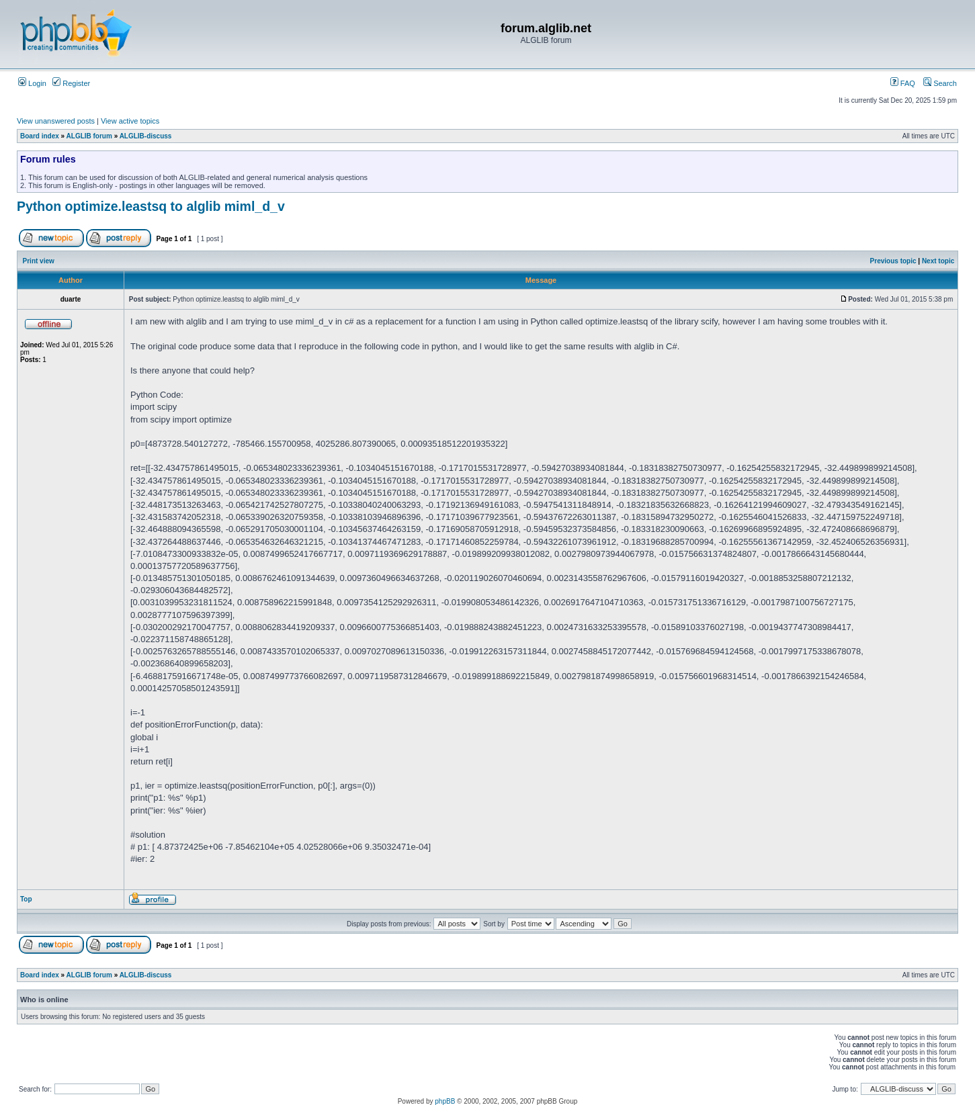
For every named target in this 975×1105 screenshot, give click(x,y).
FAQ (902, 83)
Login (32, 83)
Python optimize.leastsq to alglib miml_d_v (151, 206)
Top (26, 899)
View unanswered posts (56, 121)
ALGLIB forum (89, 136)
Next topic (938, 261)
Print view (38, 261)
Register (71, 83)
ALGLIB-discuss (146, 136)
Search (940, 83)
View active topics (130, 121)
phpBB (445, 1101)
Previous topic (893, 261)
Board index (39, 136)
